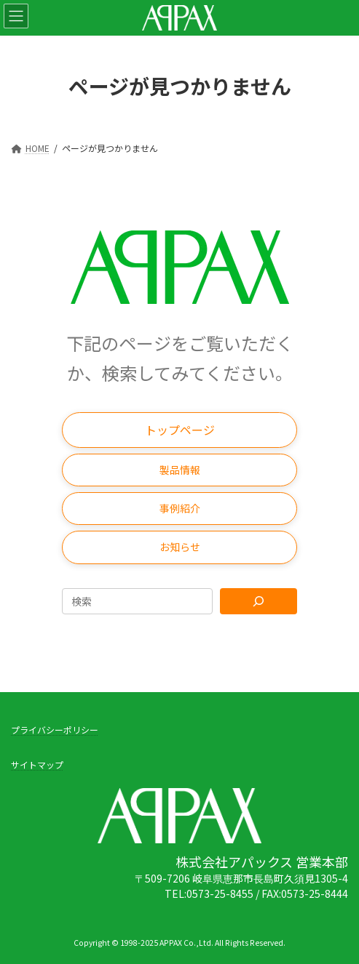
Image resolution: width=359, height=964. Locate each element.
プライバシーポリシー (54, 729)
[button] (179, 429)
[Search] (258, 601)
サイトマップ (37, 764)
